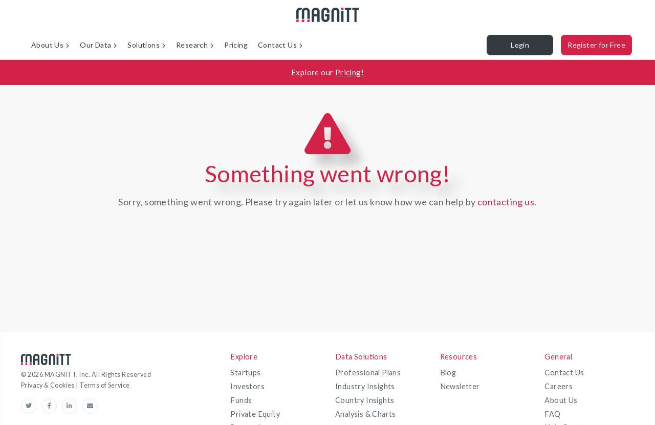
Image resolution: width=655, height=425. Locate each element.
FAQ (552, 414)
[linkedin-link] (72, 406)
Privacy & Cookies (48, 385)
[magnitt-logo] (327, 15)
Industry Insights (365, 386)
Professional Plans (368, 372)
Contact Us (564, 372)
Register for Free (596, 44)
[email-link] (90, 406)
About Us (560, 400)
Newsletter (460, 386)
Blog (448, 372)
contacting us (505, 201)
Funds (241, 400)
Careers (558, 386)
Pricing (236, 44)
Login (520, 44)
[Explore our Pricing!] (327, 72)
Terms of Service (104, 385)
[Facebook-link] (51, 406)
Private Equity (255, 414)
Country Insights (364, 400)
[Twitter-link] (31, 406)
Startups (245, 372)
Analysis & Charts (365, 414)
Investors (247, 386)
